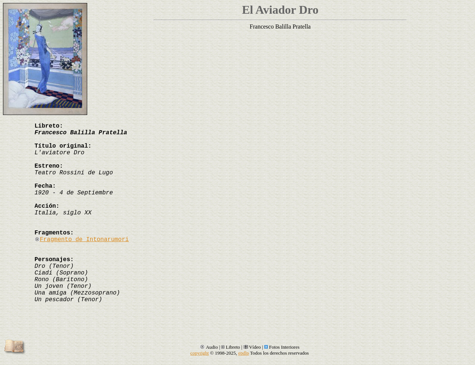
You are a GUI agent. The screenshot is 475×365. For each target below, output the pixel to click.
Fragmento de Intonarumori (82, 239)
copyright (199, 353)
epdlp (243, 353)
